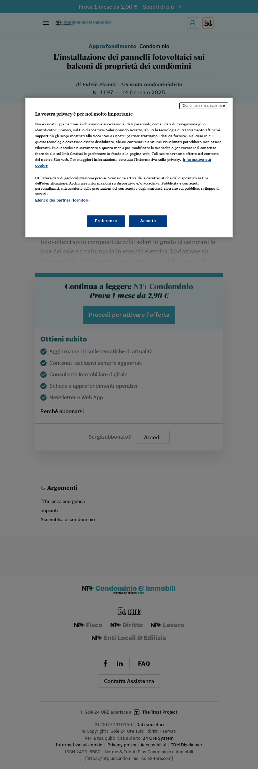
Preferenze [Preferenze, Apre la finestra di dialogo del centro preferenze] (106, 221)
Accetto (148, 221)
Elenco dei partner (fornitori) (62, 200)
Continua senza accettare (204, 106)
